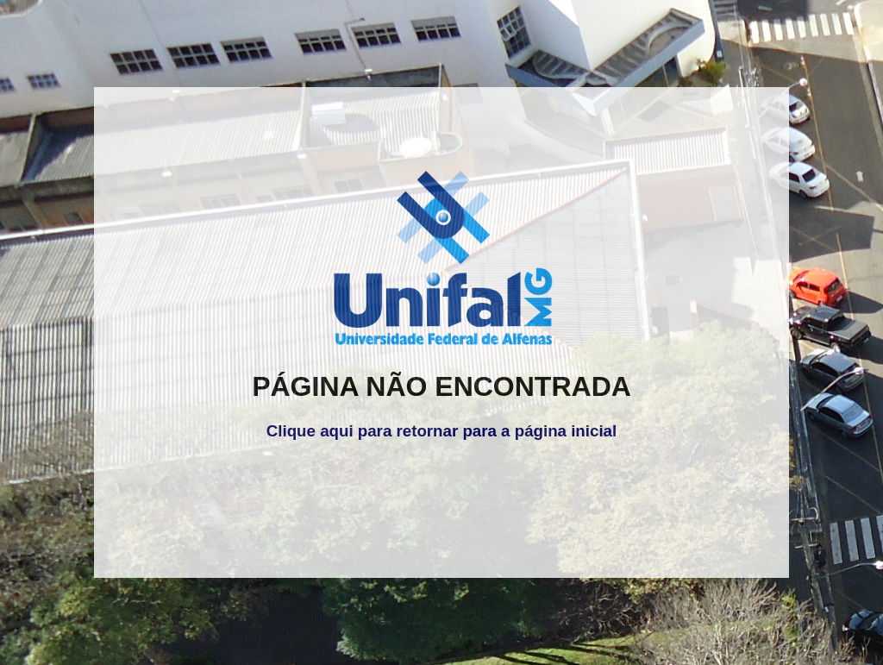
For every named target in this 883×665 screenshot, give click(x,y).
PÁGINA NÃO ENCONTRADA (441, 386)
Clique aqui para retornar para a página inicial (441, 431)
